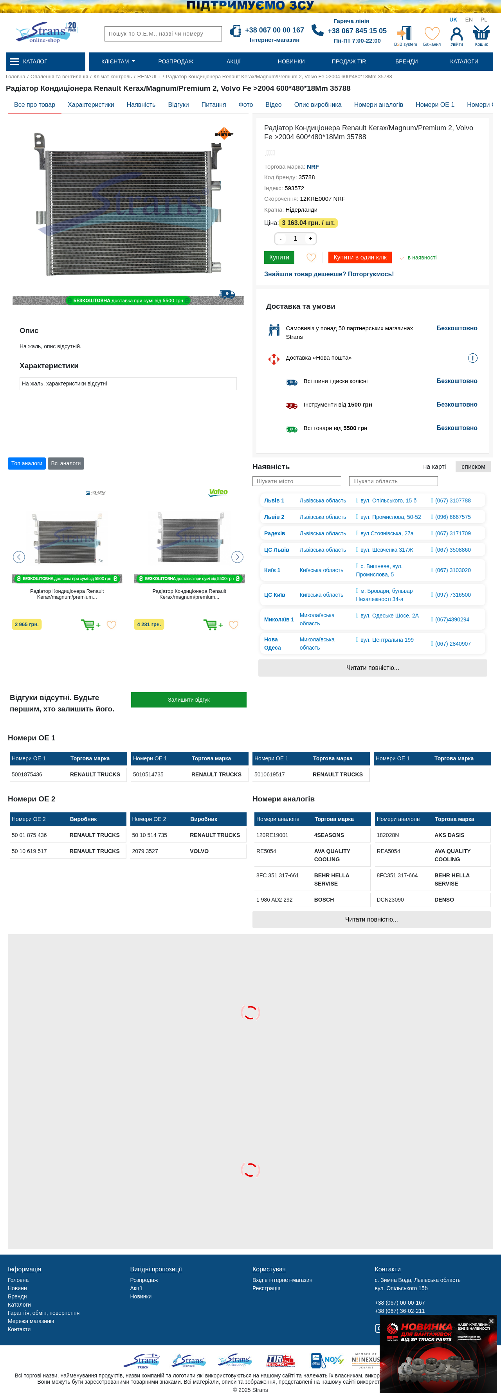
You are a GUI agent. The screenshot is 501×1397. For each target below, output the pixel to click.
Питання (214, 104)
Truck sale (144, 1360)
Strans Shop (235, 1360)
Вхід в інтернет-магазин (282, 1280)
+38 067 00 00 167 (274, 30)
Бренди (17, 1296)
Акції (136, 1288)
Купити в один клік (360, 257)
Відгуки (178, 104)
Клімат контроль (113, 76)
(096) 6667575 (453, 517)
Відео (273, 104)
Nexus (373, 1360)
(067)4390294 (452, 619)
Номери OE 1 (435, 104)
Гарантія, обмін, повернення (43, 1313)
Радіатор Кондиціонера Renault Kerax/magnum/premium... (67, 594)
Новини (17, 1288)
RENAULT (149, 76)
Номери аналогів (379, 104)
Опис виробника (318, 104)
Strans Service (190, 1360)
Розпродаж (144, 1280)
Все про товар (34, 104)
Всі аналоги (66, 463)
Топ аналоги (26, 463)
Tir (281, 1360)
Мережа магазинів (31, 1321)
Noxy (327, 1360)
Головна (15, 76)
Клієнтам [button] (115, 61)
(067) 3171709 (453, 533)
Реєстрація (266, 1288)
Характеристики (91, 104)
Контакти (19, 1329)
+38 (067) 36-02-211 (400, 1311)
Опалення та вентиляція (59, 76)
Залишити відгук (188, 700)
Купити (279, 257)
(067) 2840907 (453, 644)
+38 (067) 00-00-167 (400, 1303)
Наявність (141, 104)
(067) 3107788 (453, 500)
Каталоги (19, 1305)
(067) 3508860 (453, 550)
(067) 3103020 (453, 570)
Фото (246, 104)
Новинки (141, 1296)
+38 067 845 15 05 (357, 31)
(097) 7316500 (453, 595)
